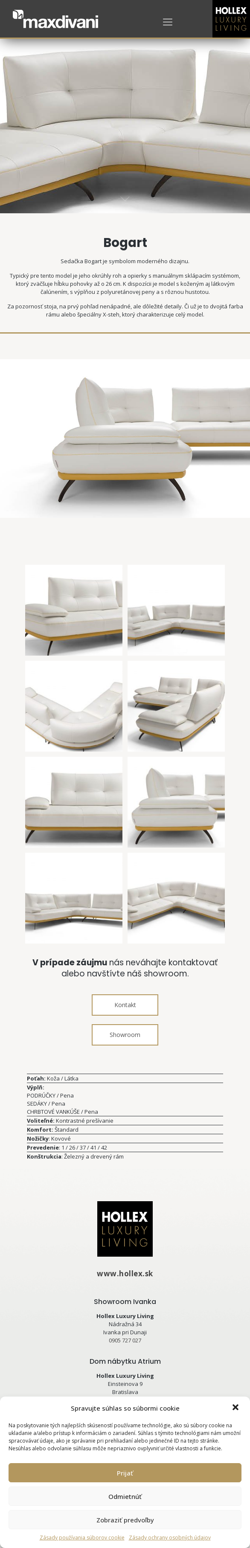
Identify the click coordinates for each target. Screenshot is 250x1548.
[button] (236, 1408)
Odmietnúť (125, 1496)
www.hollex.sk (125, 1273)
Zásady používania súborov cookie (82, 1537)
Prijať (125, 1473)
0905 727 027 (125, 1340)
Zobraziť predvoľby (125, 1520)
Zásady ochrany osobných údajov (170, 1537)
